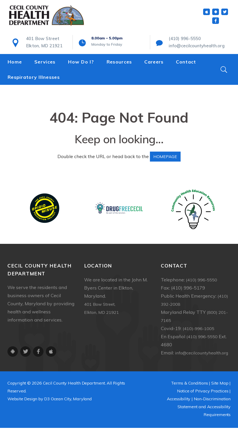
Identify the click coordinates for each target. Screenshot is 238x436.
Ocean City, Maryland (71, 407)
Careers (153, 64)
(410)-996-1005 (200, 328)
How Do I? (81, 64)
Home (14, 64)
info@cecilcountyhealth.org (192, 48)
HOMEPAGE (165, 156)
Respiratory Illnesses (33, 79)
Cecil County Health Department (74, 391)
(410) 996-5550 (183, 42)
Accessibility (178, 407)
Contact (186, 64)
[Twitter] (224, 15)
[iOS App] (206, 15)
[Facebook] (215, 24)
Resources (119, 64)
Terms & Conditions (189, 391)
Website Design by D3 (28, 407)
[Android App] (215, 15)
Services (44, 64)
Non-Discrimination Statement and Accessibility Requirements (204, 414)
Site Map (219, 391)
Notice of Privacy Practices (202, 399)
